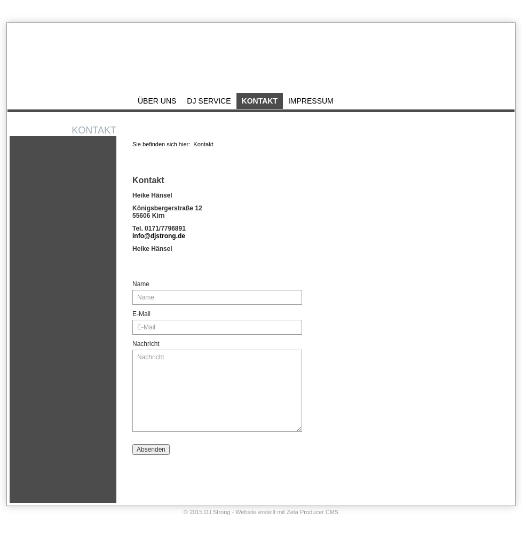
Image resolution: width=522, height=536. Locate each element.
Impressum (498, 9)
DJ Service (209, 101)
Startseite (437, 9)
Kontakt (467, 9)
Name (140, 284)
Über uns (157, 101)
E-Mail (141, 314)
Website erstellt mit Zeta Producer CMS (286, 512)
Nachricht (146, 344)
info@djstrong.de (158, 236)
